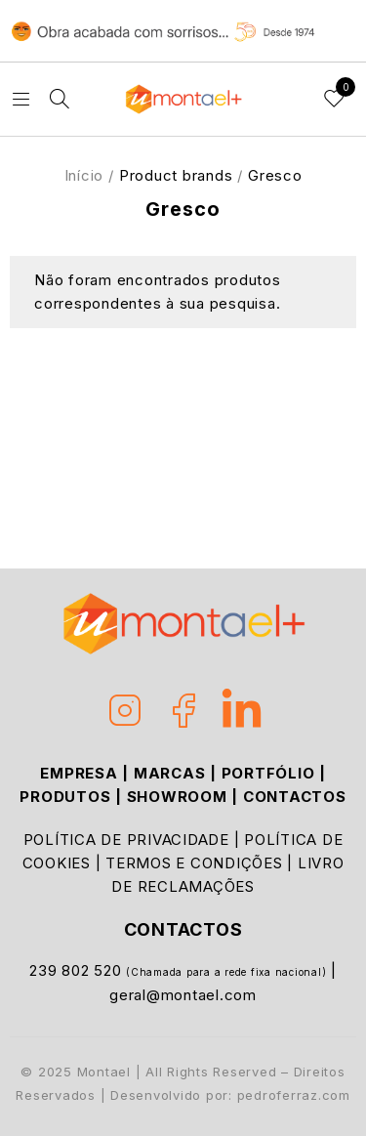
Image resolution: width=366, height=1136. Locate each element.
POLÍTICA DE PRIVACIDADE (126, 839)
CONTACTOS (294, 796)
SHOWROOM (177, 796)
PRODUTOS (65, 796)
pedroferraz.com (293, 1095)
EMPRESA (78, 773)
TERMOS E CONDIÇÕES (194, 863)
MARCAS (170, 773)
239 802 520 (77, 970)
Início (84, 175)
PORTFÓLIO (268, 773)
